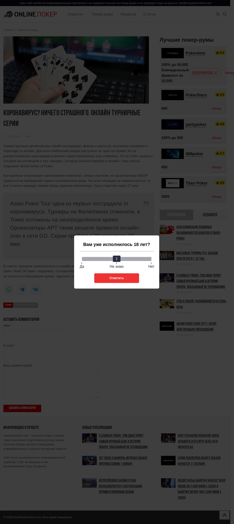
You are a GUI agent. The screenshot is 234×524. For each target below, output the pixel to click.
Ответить (116, 278)
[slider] (116, 259)
